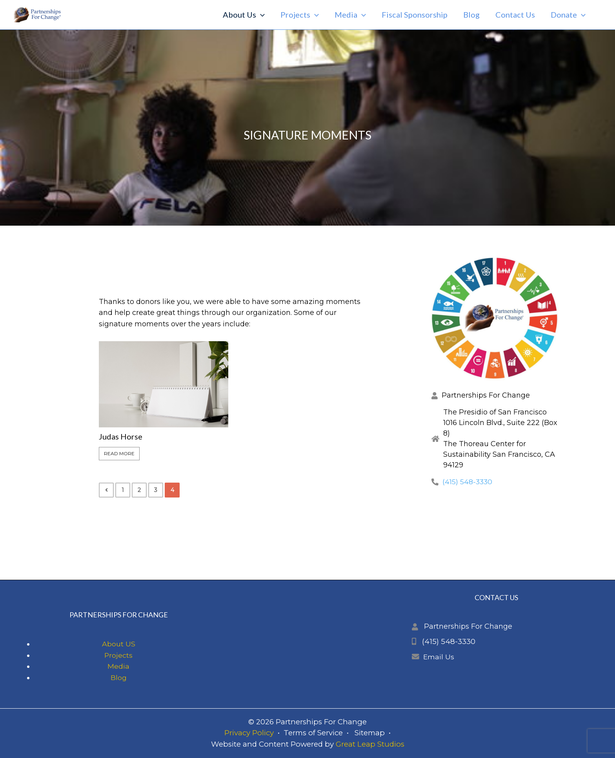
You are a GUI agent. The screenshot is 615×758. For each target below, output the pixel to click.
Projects (118, 655)
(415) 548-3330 (467, 482)
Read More (119, 453)
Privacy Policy (249, 733)
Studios (389, 744)
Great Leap (355, 744)
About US (118, 644)
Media (118, 666)
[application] (260, 14)
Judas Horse (120, 436)
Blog (119, 677)
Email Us (439, 657)
